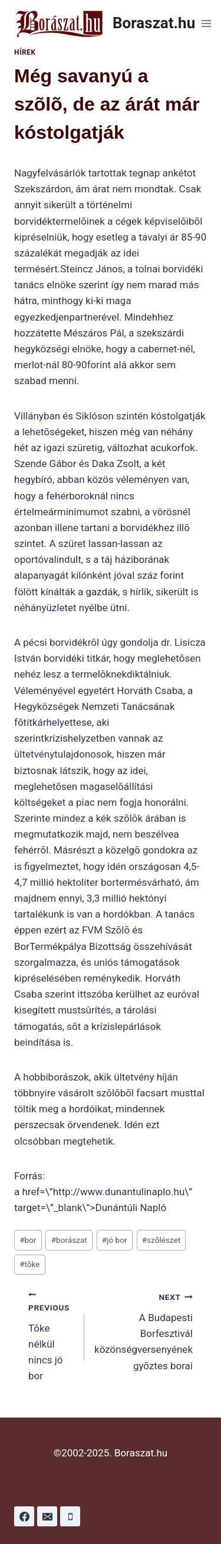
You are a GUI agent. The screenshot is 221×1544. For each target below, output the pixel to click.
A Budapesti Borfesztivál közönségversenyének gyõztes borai (143, 1330)
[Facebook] (24, 1516)
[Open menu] (206, 23)
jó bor (114, 1240)
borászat (69, 1240)
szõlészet (161, 1240)
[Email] (47, 1516)
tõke (29, 1264)
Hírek (25, 52)
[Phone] (70, 1516)
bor (27, 1240)
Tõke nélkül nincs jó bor (51, 1335)
